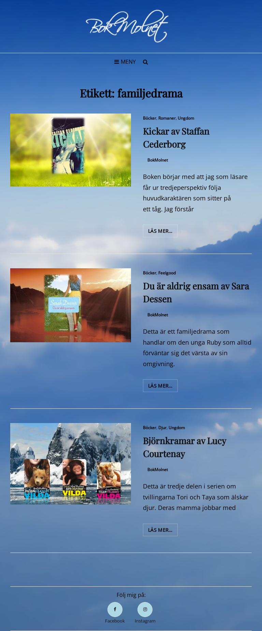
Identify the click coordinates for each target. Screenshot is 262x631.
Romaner (167, 118)
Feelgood (167, 273)
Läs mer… (163, 232)
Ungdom (186, 118)
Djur (162, 428)
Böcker (149, 118)
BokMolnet (157, 160)
